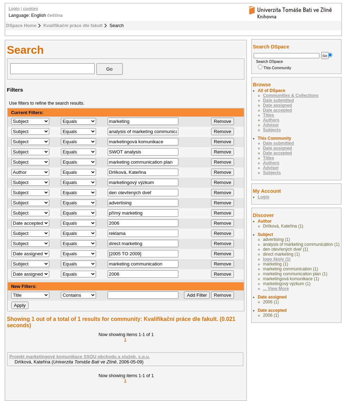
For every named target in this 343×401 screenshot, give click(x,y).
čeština (55, 15)
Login (14, 8)
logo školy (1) (277, 259)
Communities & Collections (291, 95)
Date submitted (278, 100)
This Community (274, 68)
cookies (30, 8)
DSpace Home (21, 25)
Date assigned (277, 105)
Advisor (271, 125)
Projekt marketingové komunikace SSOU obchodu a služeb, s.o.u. (79, 356)
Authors (271, 120)
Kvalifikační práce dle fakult (73, 25)
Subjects (272, 129)
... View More (276, 288)
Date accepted (277, 110)
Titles (268, 115)
